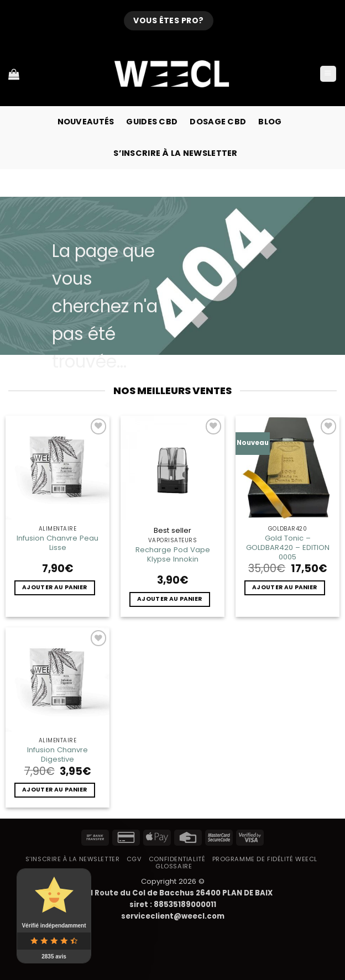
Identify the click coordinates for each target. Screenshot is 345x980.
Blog (269, 121)
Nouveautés (86, 121)
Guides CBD (151, 121)
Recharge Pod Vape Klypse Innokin (172, 554)
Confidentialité (177, 859)
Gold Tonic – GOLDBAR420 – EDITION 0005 (288, 547)
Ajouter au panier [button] (54, 587)
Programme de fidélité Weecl (264, 859)
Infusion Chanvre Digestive (57, 754)
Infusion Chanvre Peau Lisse (57, 542)
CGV (134, 859)
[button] (328, 74)
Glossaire (173, 866)
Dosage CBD (218, 121)
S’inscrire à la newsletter (175, 153)
